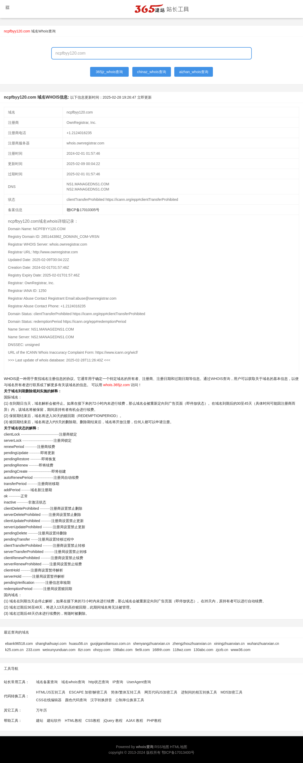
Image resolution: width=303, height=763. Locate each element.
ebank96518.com (19, 643)
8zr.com (84, 650)
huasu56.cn (78, 643)
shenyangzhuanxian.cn (151, 643)
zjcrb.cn (222, 650)
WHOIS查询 (220, 379)
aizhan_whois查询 (193, 72)
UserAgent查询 (139, 682)
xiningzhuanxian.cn (229, 643)
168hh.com (161, 650)
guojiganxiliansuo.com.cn (110, 643)
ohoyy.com (101, 650)
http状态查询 (99, 682)
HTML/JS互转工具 (50, 692)
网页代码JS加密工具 (160, 692)
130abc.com (203, 650)
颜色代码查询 (76, 700)
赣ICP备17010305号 (83, 210)
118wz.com (182, 650)
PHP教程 (154, 720)
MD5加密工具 (232, 692)
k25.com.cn (14, 650)
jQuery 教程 (112, 720)
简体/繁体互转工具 (126, 692)
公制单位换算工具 (129, 700)
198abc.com (123, 650)
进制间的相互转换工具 (199, 692)
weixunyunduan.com (58, 650)
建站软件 (54, 720)
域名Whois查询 (43, 31)
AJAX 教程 (134, 720)
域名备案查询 (47, 682)
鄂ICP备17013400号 (178, 752)
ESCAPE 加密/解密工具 (88, 692)
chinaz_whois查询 (151, 72)
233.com (33, 650)
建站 (39, 720)
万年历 (41, 710)
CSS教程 (92, 720)
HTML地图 (178, 747)
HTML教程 (73, 720)
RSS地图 (161, 747)
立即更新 (144, 97)
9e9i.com (142, 650)
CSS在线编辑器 (49, 700)
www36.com (240, 650)
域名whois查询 (73, 682)
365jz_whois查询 (109, 72)
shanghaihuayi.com (50, 643)
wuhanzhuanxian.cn (263, 643)
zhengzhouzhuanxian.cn (191, 643)
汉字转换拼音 (101, 700)
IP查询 (117, 682)
